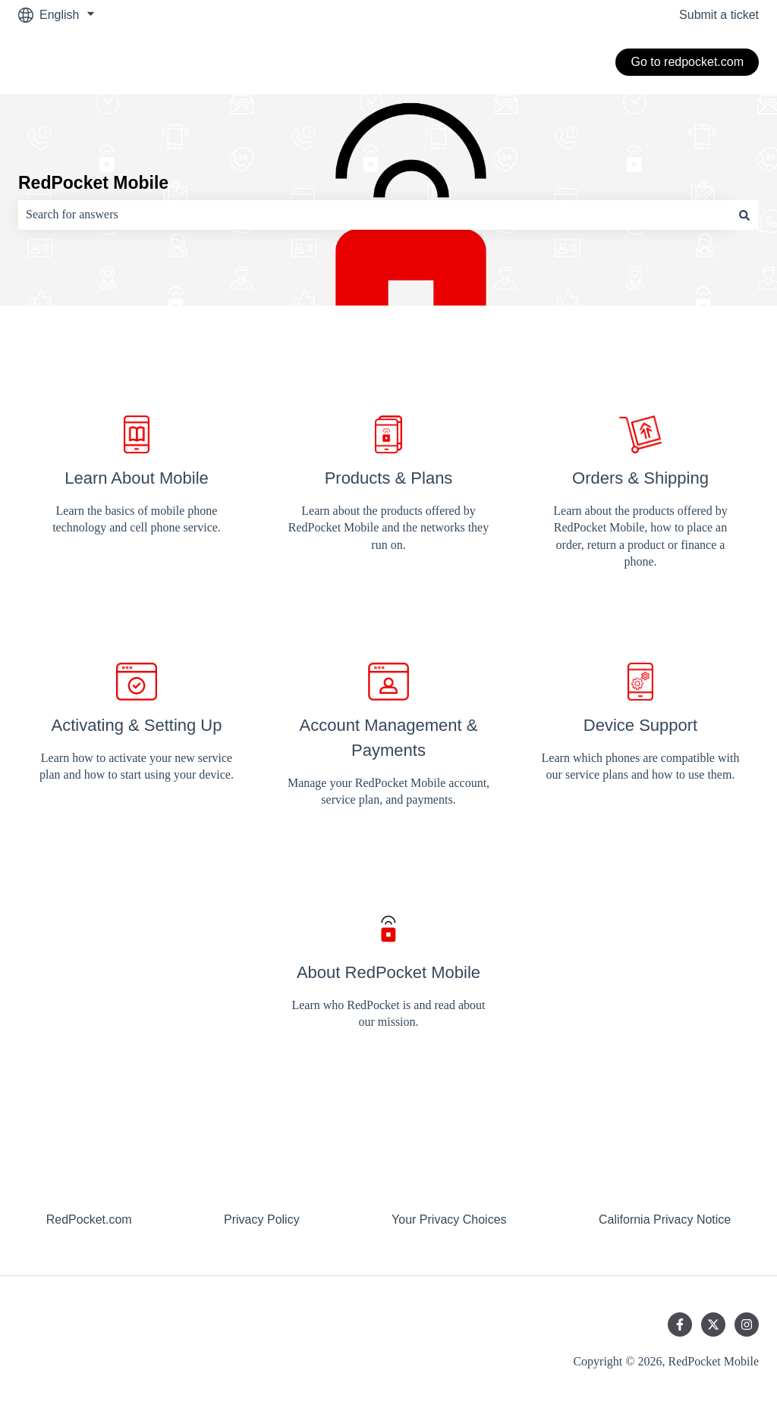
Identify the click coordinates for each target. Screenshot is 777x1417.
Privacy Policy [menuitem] (262, 1219)
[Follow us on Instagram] (747, 1324)
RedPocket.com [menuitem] (89, 1219)
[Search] (744, 214)
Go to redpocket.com (687, 61)
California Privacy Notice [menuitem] (665, 1219)
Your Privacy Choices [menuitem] (449, 1219)
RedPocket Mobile (93, 183)
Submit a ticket (719, 14)
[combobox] (374, 214)
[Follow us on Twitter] (713, 1324)
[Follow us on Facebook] (680, 1324)
